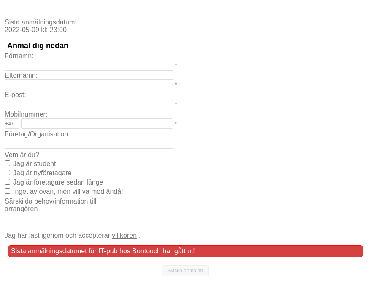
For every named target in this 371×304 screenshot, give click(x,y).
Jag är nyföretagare (42, 172)
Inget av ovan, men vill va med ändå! (68, 191)
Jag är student (34, 163)
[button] (185, 270)
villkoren (124, 235)
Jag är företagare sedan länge (58, 182)
